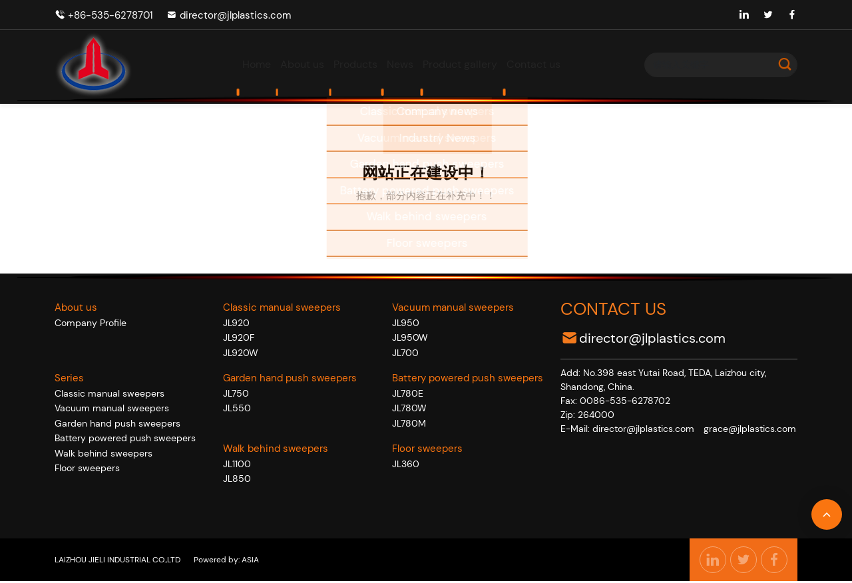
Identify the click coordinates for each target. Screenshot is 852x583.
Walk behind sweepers (103, 453)
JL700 (405, 353)
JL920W (240, 353)
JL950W (410, 337)
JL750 (236, 393)
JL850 (237, 479)
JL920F (238, 337)
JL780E (407, 393)
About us (76, 307)
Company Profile (90, 323)
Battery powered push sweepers (125, 438)
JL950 (405, 323)
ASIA (249, 559)
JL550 (237, 408)
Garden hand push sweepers (117, 423)
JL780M (409, 423)
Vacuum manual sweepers (112, 408)
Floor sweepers (87, 468)
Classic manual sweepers (109, 393)
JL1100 (237, 464)
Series (69, 378)
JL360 (405, 464)
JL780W (409, 408)
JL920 (236, 323)
